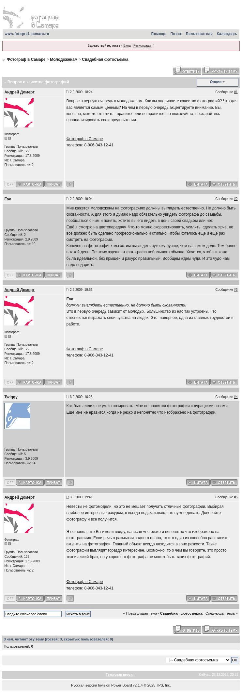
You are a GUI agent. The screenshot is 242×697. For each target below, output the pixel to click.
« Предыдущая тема (140, 613)
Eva (7, 199)
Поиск (176, 34)
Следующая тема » (221, 613)
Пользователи (199, 34)
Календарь (227, 34)
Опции (216, 82)
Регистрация (142, 45)
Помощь (159, 34)
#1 (235, 92)
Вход (127, 45)
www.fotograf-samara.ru (27, 34)
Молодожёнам (63, 59)
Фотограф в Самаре (26, 59)
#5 (235, 497)
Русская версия (84, 685)
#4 (235, 397)
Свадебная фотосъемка (105, 59)
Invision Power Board (115, 685)
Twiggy (10, 397)
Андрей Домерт (19, 92)
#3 (235, 289)
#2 (235, 199)
